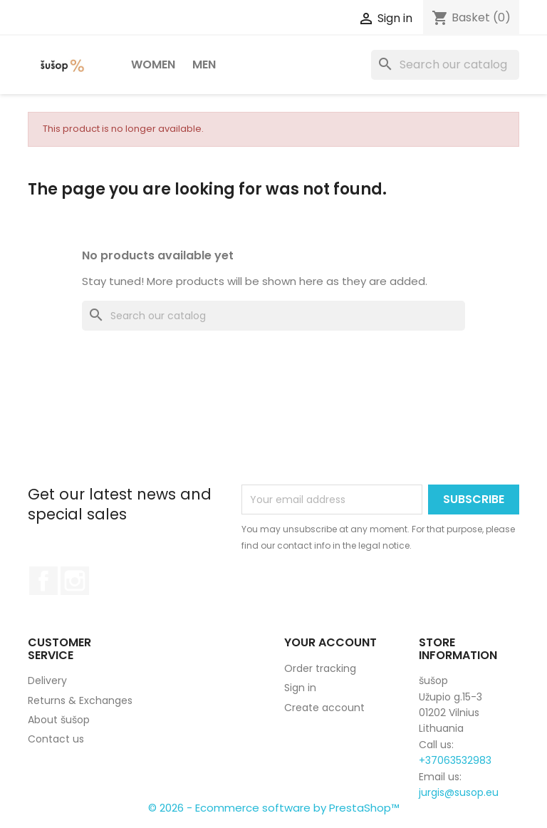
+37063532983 (455, 760)
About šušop (59, 720)
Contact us (56, 739)
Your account (330, 642)
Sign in (300, 687)
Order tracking (320, 668)
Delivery (47, 680)
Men (204, 64)
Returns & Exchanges (80, 700)
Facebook (43, 580)
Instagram (75, 580)
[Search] (445, 65)
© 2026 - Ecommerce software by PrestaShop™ (274, 807)
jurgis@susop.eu (459, 792)
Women (153, 64)
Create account (324, 707)
